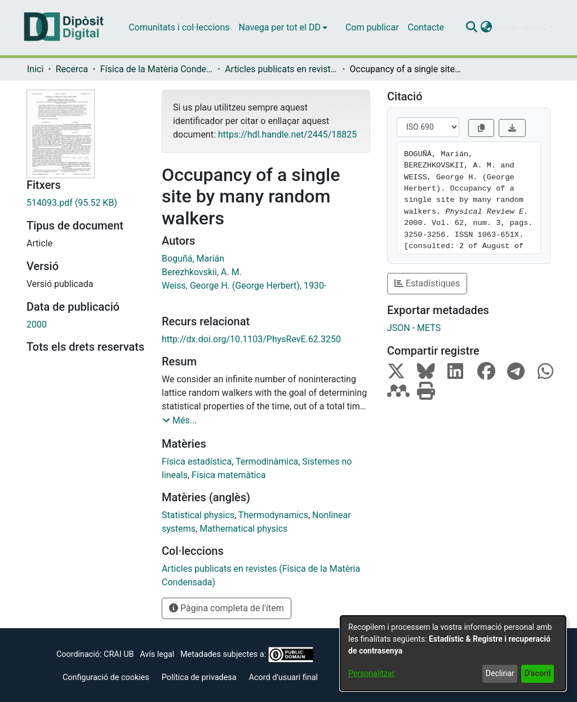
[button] (471, 27)
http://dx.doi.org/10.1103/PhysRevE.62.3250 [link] (251, 339)
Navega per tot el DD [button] (280, 27)
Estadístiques (427, 283)
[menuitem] (283, 27)
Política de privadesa (199, 677)
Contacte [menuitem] (426, 27)
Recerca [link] (72, 69)
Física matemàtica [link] (228, 475)
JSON (398, 328)
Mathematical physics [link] (243, 528)
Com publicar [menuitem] (372, 27)
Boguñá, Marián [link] (193, 258)
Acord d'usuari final (283, 677)
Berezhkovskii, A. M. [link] (202, 272)
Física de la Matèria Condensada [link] (156, 69)
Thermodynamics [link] (273, 515)
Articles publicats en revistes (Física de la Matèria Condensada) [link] (281, 69)
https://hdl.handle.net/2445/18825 (287, 134)
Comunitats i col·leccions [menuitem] (178, 27)
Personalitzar (371, 673)
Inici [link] (35, 69)
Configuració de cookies (106, 677)
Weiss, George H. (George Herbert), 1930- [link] (244, 285)
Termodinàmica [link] (267, 461)
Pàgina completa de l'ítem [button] (226, 608)
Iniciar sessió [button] (521, 27)
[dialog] (453, 653)
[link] (85, 203)
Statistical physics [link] (198, 515)
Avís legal (157, 654)
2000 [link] (36, 324)
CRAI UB (119, 654)
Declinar (500, 673)
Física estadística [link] (197, 461)
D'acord (538, 673)
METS (429, 328)
